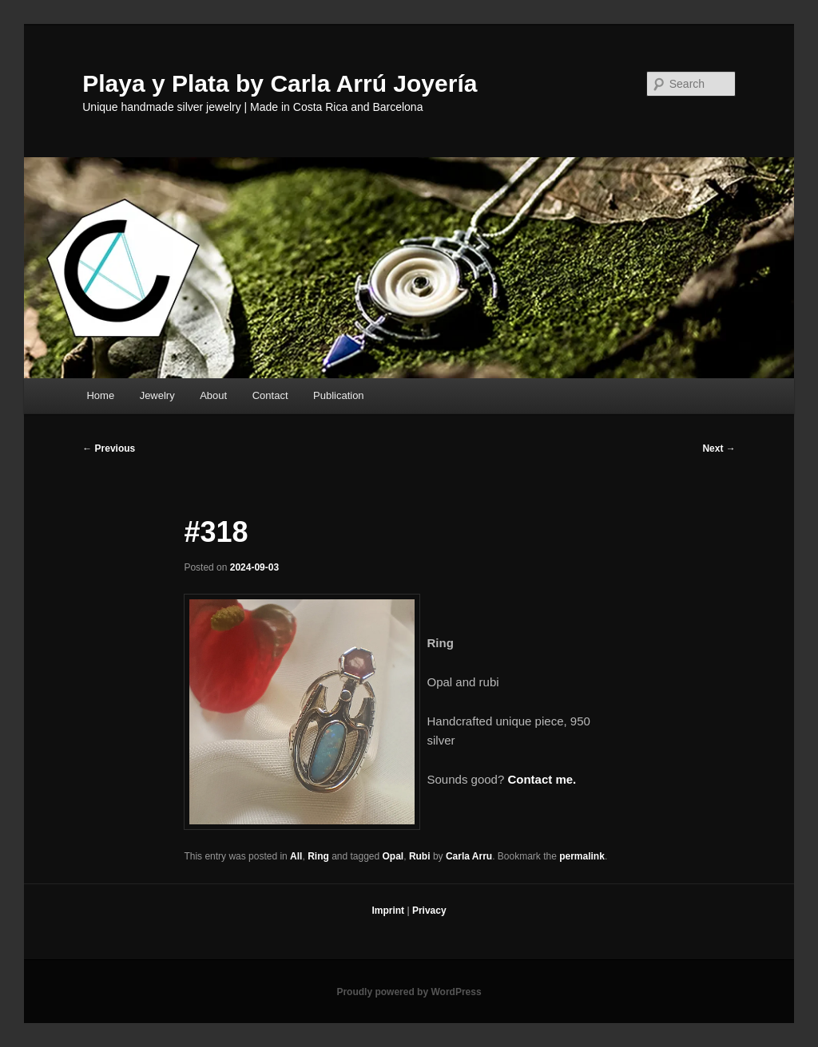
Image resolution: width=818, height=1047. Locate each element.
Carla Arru (469, 856)
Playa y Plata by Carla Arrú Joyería (279, 83)
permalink (582, 856)
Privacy (429, 910)
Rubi (420, 856)
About (213, 395)
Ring (318, 856)
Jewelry (157, 395)
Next (718, 448)
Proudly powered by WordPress (408, 992)
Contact (270, 395)
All (296, 856)
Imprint (387, 910)
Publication (338, 395)
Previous (108, 448)
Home (100, 395)
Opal (393, 856)
